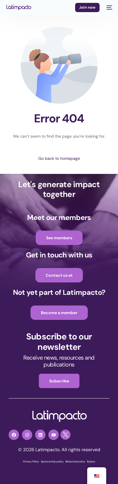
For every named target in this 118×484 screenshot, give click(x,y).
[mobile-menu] (108, 7)
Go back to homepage (59, 158)
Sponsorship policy (52, 461)
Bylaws (91, 461)
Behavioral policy (75, 461)
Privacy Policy (31, 461)
